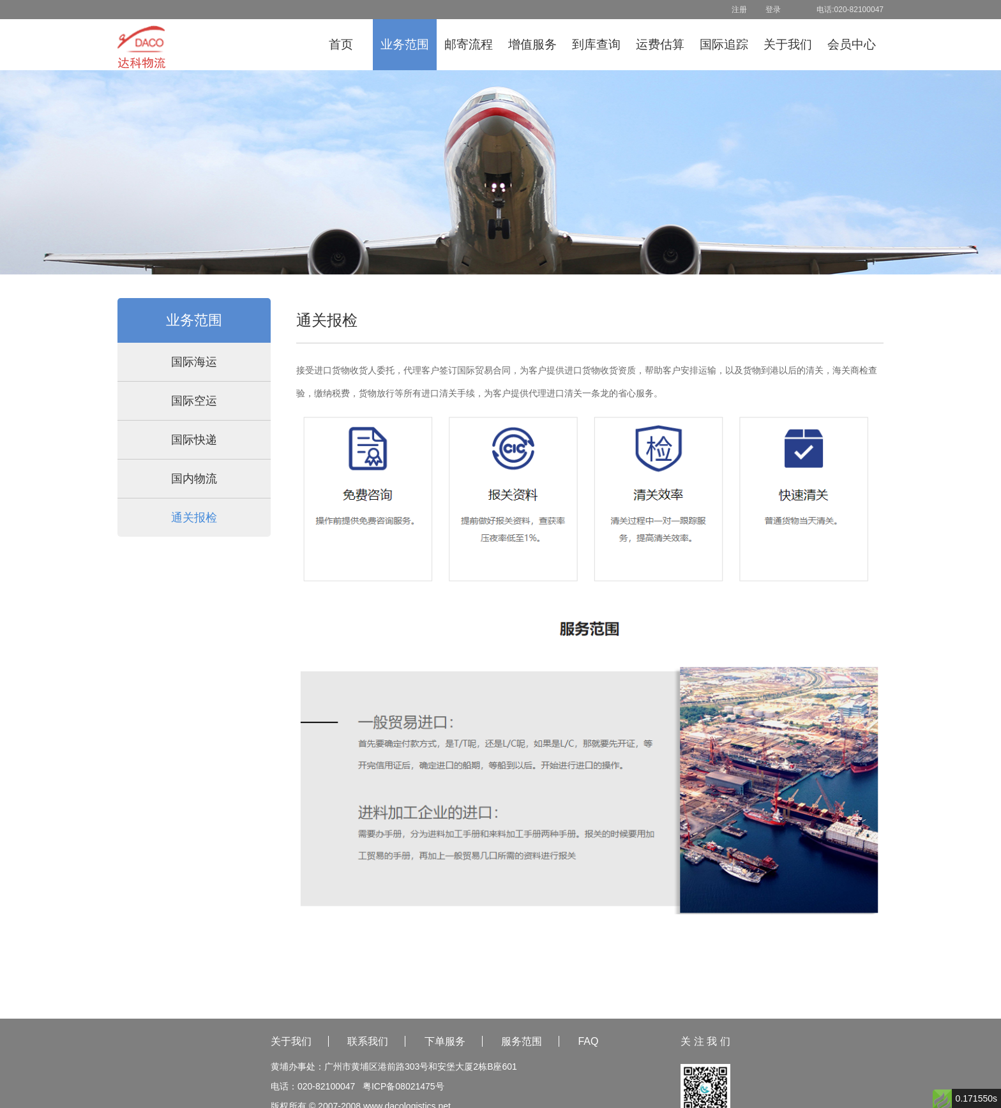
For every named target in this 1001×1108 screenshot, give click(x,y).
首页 (341, 44)
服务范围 (521, 1041)
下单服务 (445, 1041)
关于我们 (788, 44)
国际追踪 (724, 44)
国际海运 (194, 362)
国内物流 (194, 478)
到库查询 (596, 44)
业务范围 (404, 44)
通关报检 (194, 517)
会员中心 (851, 44)
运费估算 (660, 44)
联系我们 (367, 1041)
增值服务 (532, 44)
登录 (773, 9)
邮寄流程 (468, 44)
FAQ (588, 1041)
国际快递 (194, 439)
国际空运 (194, 400)
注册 (739, 9)
